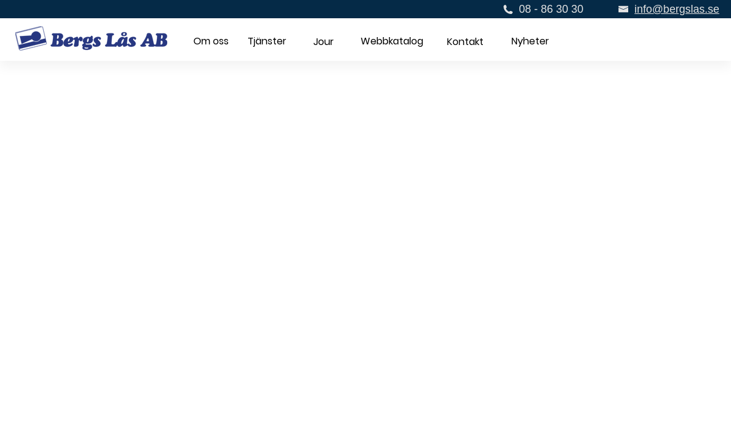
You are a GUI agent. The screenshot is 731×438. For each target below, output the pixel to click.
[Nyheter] (530, 42)
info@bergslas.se (676, 9)
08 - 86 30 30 (551, 9)
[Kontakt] (464, 42)
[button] (323, 42)
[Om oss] (211, 41)
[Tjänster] (267, 41)
